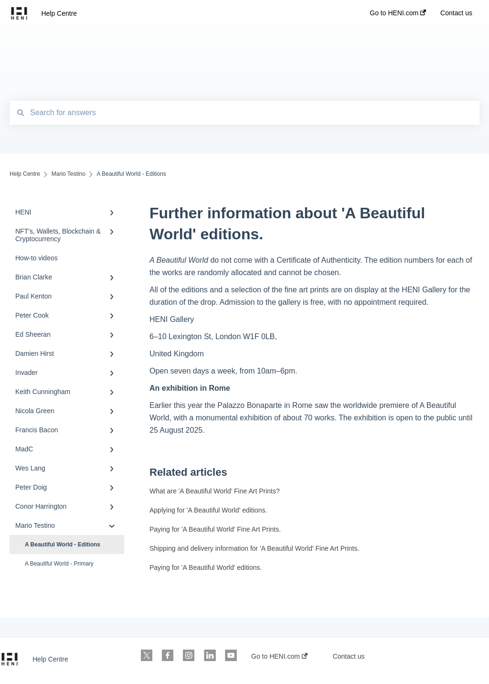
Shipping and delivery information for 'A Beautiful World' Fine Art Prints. (254, 548)
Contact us (349, 656)
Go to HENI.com (279, 656)
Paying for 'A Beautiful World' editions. (205, 567)
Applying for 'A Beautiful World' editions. (208, 510)
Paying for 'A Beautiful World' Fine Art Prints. (215, 529)
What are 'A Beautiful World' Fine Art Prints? (214, 491)
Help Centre (59, 13)
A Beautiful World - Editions (62, 544)
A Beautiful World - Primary (59, 563)
